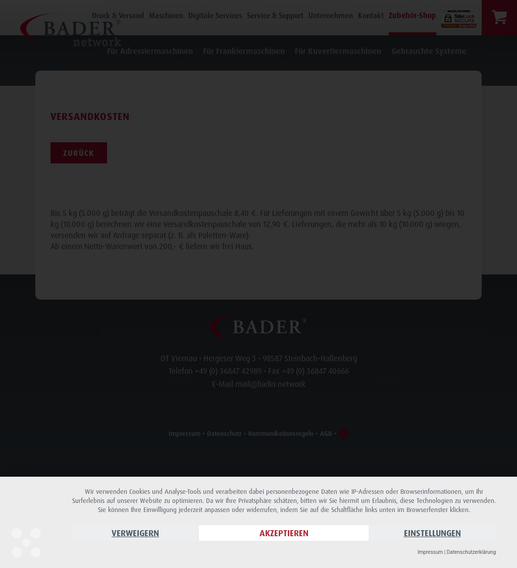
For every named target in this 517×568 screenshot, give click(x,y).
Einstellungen (432, 533)
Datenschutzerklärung (471, 552)
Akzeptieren (284, 533)
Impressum (430, 552)
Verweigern (135, 533)
